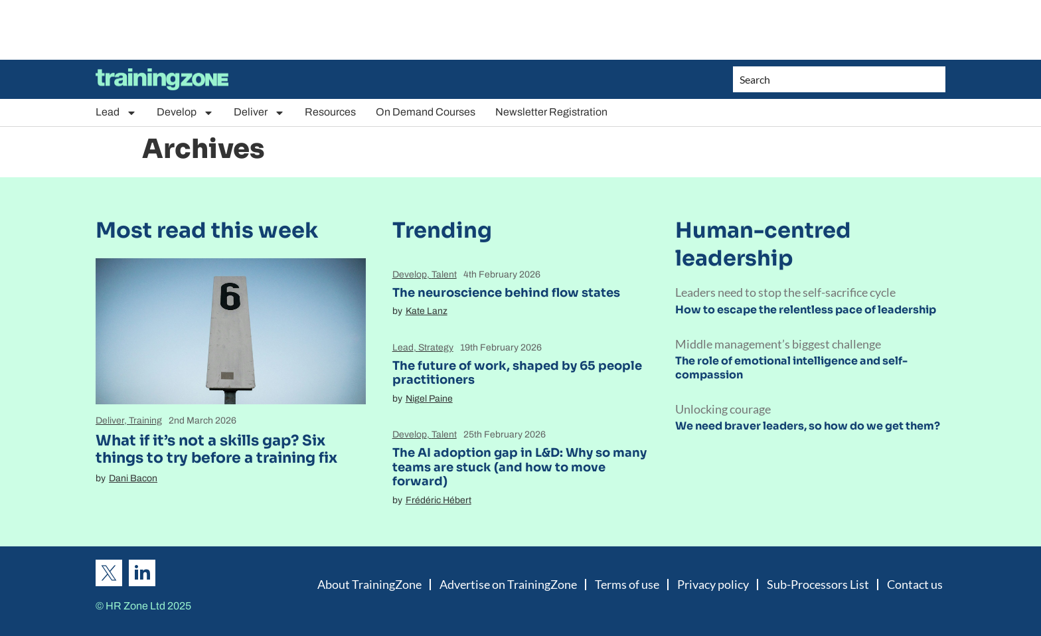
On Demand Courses (425, 112)
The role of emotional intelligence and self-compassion (791, 368)
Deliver (259, 112)
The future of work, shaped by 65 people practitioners (517, 373)
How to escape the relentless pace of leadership (805, 310)
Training (145, 421)
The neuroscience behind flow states (506, 292)
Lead (116, 112)
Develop (185, 112)
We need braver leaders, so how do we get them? (807, 426)
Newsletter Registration (551, 112)
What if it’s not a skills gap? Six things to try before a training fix (216, 449)
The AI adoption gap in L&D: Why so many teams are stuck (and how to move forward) (519, 467)
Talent (444, 274)
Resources (330, 112)
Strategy (435, 348)
